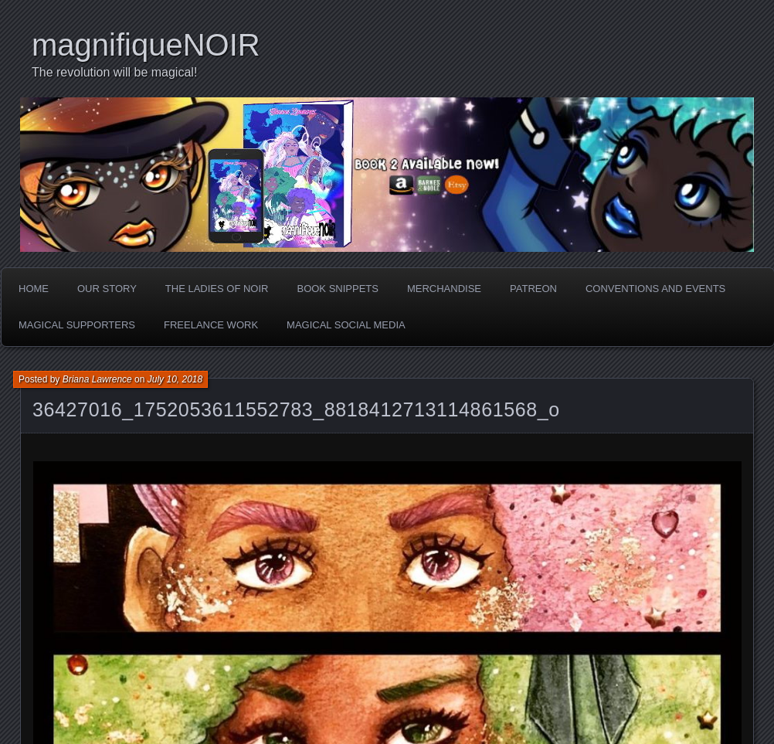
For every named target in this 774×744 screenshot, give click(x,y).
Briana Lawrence (97, 379)
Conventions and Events (655, 288)
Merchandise (444, 288)
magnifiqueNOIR (146, 45)
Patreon (533, 288)
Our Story (107, 288)
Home (34, 288)
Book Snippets (337, 288)
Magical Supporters (77, 325)
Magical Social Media (346, 325)
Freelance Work (211, 325)
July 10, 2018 (175, 379)
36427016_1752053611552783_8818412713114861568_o (296, 409)
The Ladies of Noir (217, 288)
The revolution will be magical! (114, 72)
